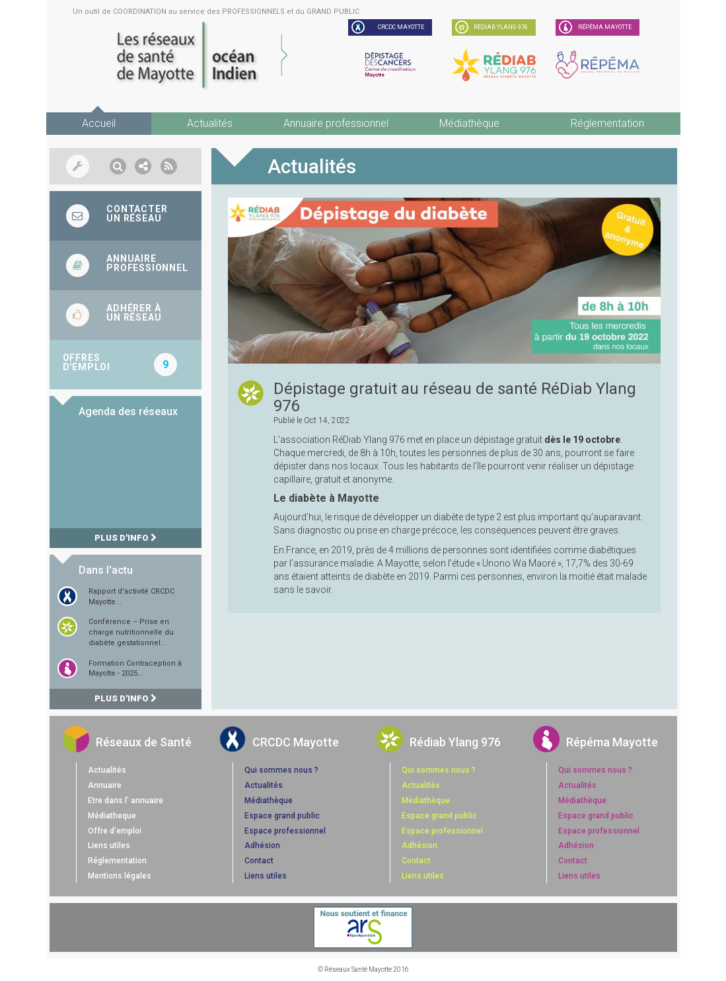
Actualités (210, 123)
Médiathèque (469, 123)
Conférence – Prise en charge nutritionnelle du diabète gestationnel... (131, 632)
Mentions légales (119, 876)
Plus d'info (125, 538)
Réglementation (607, 123)
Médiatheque (112, 815)
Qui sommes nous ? (281, 770)
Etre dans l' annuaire (125, 800)
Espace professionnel (285, 831)
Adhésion (262, 845)
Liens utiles (109, 845)
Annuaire (105, 785)
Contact (258, 860)
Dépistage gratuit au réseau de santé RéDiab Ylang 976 (454, 397)
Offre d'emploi (114, 831)
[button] (118, 166)
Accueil (99, 123)
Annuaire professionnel (335, 123)
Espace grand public (282, 815)
